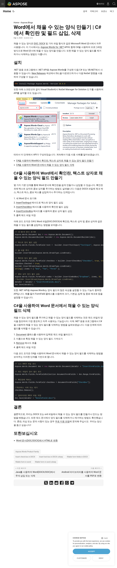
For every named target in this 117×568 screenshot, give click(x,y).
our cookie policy (87, 546)
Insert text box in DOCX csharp (51, 457)
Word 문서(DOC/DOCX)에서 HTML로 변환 (37, 440)
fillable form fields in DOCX (77, 457)
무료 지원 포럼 (62, 421)
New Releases (39, 73)
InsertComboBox (24, 211)
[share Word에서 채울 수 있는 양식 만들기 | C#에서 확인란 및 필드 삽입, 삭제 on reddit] (56, 483)
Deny (101, 558)
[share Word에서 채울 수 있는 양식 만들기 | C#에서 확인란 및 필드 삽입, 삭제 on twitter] (46, 483)
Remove (20, 343)
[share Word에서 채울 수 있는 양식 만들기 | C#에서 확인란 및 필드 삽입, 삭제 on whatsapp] (67, 483)
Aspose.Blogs (27, 22)
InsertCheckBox (24, 207)
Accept (91, 551)
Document (21, 334)
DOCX (42, 43)
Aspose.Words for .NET (52, 47)
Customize (82, 558)
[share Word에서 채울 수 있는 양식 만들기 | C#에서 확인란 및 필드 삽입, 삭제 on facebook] (62, 483)
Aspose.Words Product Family (27, 452)
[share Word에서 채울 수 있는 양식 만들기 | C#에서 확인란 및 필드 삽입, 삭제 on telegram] (72, 483)
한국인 (100, 4)
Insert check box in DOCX (25, 457)
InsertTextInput (23, 202)
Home (7, 11)
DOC (36, 43)
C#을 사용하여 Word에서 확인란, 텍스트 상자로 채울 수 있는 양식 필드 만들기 (55, 160)
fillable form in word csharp (45, 462)
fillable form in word (23, 462)
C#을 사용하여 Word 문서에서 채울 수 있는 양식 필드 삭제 (45, 165)
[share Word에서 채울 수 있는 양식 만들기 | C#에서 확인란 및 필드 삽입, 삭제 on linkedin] (51, 483)
